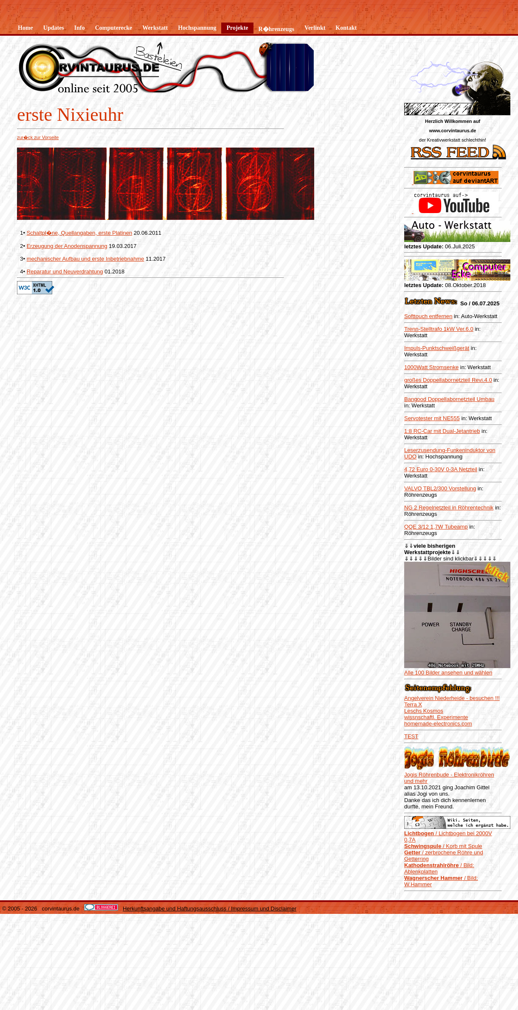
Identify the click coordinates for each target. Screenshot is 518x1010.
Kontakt (346, 28)
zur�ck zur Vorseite (38, 137)
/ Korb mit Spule (443, 738)
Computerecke (113, 28)
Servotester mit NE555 (432, 418)
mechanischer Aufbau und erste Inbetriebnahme (85, 259)
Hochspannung (197, 28)
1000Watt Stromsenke (431, 367)
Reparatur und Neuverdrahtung (65, 271)
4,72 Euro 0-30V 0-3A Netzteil (440, 469)
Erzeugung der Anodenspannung (67, 246)
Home (25, 28)
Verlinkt (314, 28)
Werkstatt (155, 28)
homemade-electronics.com (438, 616)
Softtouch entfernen (428, 316)
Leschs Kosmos (423, 603)
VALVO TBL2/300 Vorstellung (440, 488)
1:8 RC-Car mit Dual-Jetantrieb (442, 431)
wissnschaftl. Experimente (436, 609)
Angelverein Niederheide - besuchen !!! (452, 590)
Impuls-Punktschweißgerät (436, 348)
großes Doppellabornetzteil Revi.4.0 (448, 380)
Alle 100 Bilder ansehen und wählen (448, 565)
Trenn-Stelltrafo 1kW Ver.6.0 (438, 329)
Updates (53, 28)
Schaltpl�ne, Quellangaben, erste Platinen (79, 233)
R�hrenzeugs (277, 29)
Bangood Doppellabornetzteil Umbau (449, 399)
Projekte (237, 28)
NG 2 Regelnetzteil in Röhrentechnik (448, 507)
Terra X (413, 597)
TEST (411, 629)
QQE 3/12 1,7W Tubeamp (436, 526)
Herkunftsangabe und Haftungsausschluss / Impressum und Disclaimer (209, 801)
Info (79, 28)
